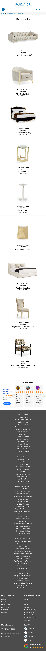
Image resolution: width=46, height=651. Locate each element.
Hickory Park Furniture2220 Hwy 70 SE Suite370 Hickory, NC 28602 (10, 629)
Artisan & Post (23, 422)
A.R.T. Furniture (23, 414)
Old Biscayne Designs (23, 531)
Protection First (29, 612)
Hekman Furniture (23, 481)
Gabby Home (23, 471)
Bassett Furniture (23, 432)
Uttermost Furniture (23, 573)
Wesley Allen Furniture (23, 578)
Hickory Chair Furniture (22, 484)
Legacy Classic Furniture (23, 509)
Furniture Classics (23, 469)
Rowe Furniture (23, 546)
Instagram (31, 633)
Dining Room (5, 604)
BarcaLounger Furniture (23, 427)
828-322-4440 (7, 636)
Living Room (5, 602)
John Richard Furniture (23, 493)
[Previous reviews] (13, 395)
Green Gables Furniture (23, 474)
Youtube (30, 636)
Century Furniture (23, 439)
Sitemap (27, 620)
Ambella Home (23, 417)
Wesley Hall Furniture (23, 580)
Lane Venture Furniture (22, 506)
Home (3, 13)
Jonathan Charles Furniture (23, 496)
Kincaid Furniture (23, 501)
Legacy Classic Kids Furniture (23, 511)
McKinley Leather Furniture (23, 523)
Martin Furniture (23, 521)
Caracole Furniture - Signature (14, 13)
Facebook (31, 629)
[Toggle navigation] (3, 9)
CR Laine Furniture (23, 449)
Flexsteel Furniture (23, 464)
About (26, 599)
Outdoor (4, 612)
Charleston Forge (22, 441)
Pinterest (31, 640)
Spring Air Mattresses (23, 556)
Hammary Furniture (23, 476)
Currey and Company (23, 451)
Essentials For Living (23, 459)
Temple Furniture (23, 566)
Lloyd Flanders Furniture (23, 514)
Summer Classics (23, 563)
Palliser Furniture (22, 536)
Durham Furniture (23, 454)
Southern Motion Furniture (23, 554)
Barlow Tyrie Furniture (23, 429)
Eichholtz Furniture (23, 457)
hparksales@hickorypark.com (11, 633)
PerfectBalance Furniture (23, 541)
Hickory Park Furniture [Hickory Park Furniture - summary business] (7, 392)
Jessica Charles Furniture (23, 491)
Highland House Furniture (23, 486)
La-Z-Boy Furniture (23, 504)
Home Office (5, 607)
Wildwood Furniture (23, 585)
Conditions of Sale (30, 617)
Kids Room (4, 610)
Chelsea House (23, 444)
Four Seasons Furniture (22, 467)
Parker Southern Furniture (23, 538)
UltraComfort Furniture (23, 571)
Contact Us (27, 607)
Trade (26, 602)
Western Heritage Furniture (23, 583)
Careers (26, 604)
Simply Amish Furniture (23, 549)
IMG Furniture (23, 489)
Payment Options (29, 615)
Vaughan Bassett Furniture (23, 576)
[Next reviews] (43, 395)
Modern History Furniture (23, 526)
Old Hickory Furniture (23, 533)
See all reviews (7, 403)
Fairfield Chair (22, 462)
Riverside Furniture (23, 544)
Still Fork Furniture (23, 558)
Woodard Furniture (23, 588)
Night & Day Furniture (23, 528)
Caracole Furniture (23, 51)
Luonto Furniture (23, 516)
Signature (23, 52)
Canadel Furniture (23, 434)
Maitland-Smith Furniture (23, 519)
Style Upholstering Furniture (23, 561)
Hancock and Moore (23, 479)
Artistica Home (23, 424)
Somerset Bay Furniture (23, 551)
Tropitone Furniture (23, 568)
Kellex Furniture (23, 499)
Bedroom (4, 599)
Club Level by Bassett (23, 446)
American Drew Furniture (23, 419)
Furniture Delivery (30, 610)
